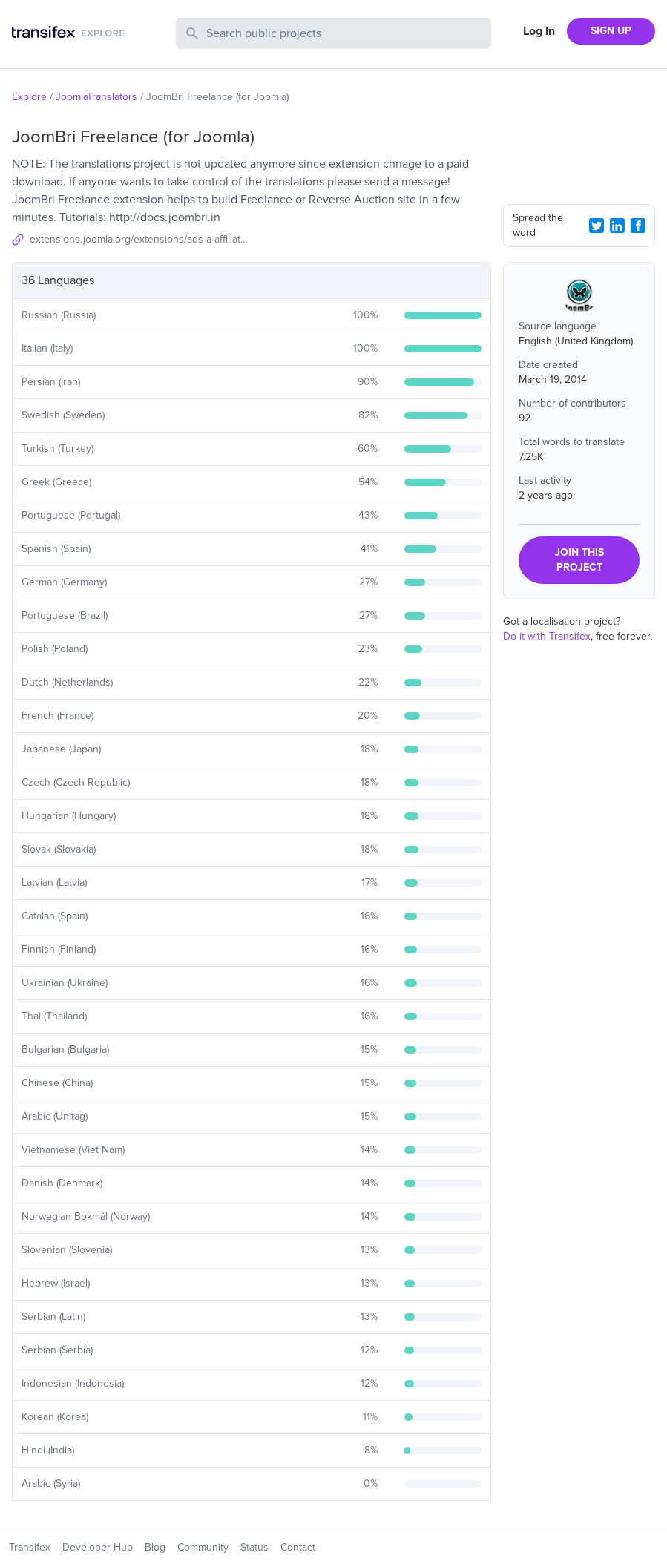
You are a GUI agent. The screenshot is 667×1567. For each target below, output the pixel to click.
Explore (29, 97)
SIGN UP (611, 30)
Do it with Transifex (547, 636)
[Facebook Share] (638, 225)
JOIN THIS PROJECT (579, 560)
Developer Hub (97, 1547)
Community (203, 1547)
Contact (297, 1547)
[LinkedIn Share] (617, 225)
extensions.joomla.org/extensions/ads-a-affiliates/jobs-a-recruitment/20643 (141, 239)
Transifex (29, 1547)
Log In (539, 31)
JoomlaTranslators (96, 97)
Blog (155, 1547)
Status (254, 1547)
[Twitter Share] (596, 225)
